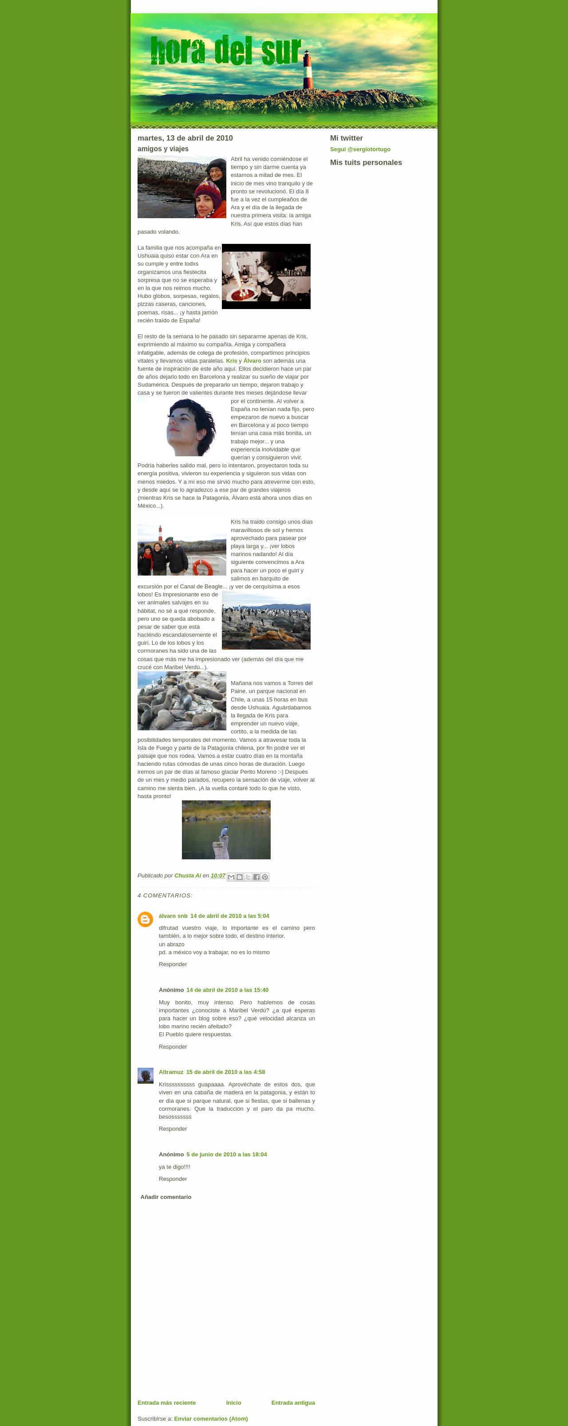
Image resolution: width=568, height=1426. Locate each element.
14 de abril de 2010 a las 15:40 (227, 990)
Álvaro (253, 360)
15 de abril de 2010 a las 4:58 (225, 1072)
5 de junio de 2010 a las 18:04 (226, 1154)
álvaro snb (173, 916)
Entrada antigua (293, 1402)
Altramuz (171, 1072)
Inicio (233, 1402)
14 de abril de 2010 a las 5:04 (229, 916)
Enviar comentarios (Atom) (211, 1418)
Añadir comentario (166, 1197)
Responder (173, 964)
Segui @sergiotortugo (360, 149)
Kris (232, 360)
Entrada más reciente (167, 1402)
